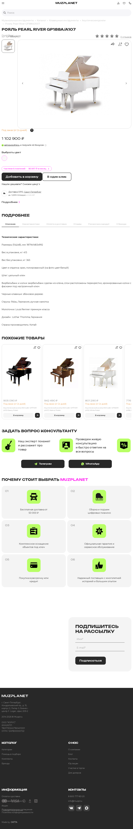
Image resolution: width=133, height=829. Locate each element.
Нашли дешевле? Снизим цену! (21, 184)
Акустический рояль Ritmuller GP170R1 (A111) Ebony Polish (20, 409)
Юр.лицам (73, 763)
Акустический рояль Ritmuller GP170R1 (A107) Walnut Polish (61, 409)
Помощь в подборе (11, 754)
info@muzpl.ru (75, 801)
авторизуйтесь (12, 145)
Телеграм (44, 463)
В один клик (58, 176)
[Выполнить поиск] (4, 13)
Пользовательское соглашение (17, 809)
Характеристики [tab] (31, 224)
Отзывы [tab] (77, 224)
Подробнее (11, 201)
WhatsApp (88, 463)
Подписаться (90, 660)
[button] (130, 3)
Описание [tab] (10, 224)
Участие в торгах (76, 768)
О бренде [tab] (121, 224)
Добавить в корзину (22, 176)
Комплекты (7, 758)
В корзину (18, 415)
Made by (9, 822)
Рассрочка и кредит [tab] (98, 224)
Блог (70, 754)
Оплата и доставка (11, 796)
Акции (5, 805)
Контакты (73, 758)
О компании (74, 749)
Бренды (6, 763)
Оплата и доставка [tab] (56, 224)
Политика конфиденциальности (17, 812)
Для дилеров (74, 772)
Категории (7, 749)
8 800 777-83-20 (76, 796)
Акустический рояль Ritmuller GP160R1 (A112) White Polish (102, 409)
